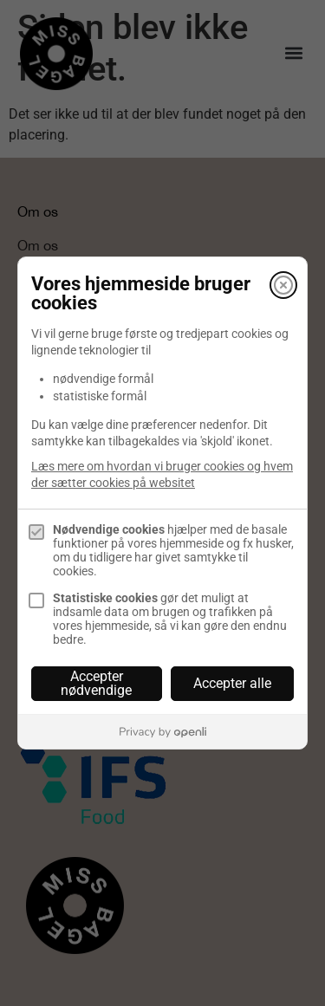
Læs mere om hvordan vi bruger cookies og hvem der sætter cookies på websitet (162, 474)
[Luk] (283, 285)
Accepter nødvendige (96, 683)
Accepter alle (232, 683)
